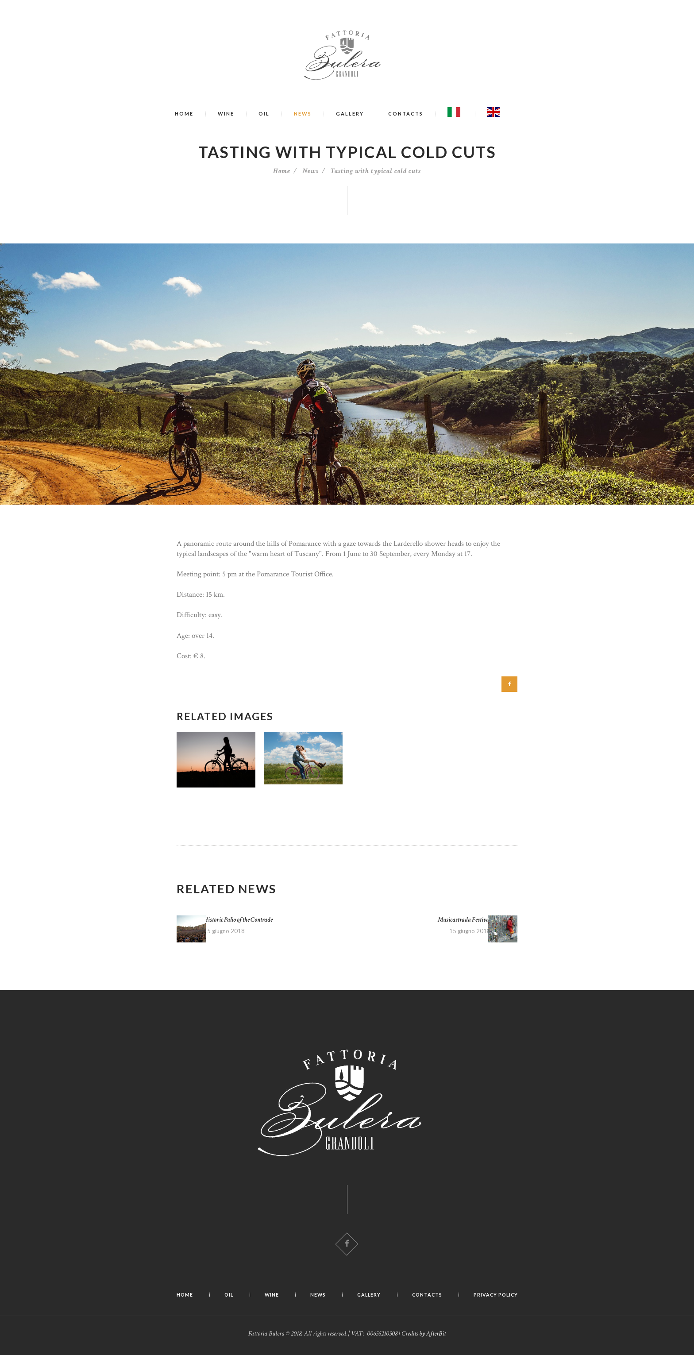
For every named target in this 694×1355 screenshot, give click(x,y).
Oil (264, 113)
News (303, 113)
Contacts (405, 113)
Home (184, 113)
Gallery (350, 113)
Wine (226, 113)
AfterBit (436, 1336)
